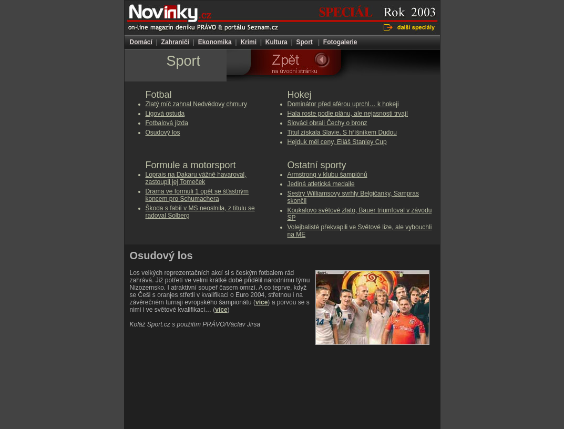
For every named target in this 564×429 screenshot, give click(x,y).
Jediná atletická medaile (321, 184)
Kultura (276, 42)
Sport (304, 42)
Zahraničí (175, 42)
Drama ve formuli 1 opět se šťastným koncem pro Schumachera (197, 195)
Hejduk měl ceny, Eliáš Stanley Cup (337, 142)
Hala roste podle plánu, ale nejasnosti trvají (348, 113)
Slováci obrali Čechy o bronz (327, 123)
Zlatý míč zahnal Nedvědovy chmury (196, 104)
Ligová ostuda (165, 113)
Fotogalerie (340, 42)
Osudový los (163, 132)
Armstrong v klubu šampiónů (327, 174)
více (261, 302)
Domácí (141, 42)
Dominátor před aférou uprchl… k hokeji (343, 104)
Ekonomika (215, 42)
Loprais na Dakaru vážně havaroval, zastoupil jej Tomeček (196, 178)
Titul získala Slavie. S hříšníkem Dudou (342, 132)
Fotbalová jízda (167, 123)
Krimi (248, 42)
